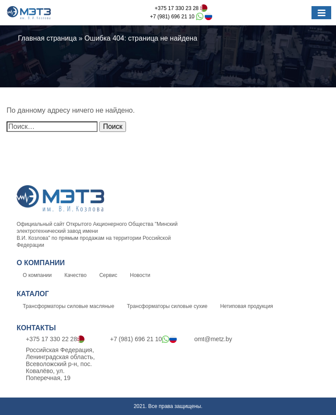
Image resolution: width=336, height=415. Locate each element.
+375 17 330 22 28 (50, 339)
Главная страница (47, 38)
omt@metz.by (208, 338)
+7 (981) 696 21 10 (181, 17)
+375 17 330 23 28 (181, 8)
